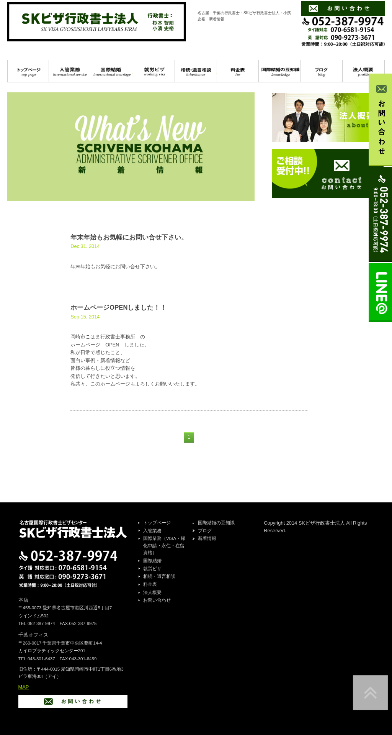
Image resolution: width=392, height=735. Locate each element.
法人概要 (152, 592)
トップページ (28, 71)
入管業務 (70, 71)
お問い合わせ (157, 600)
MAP (23, 687)
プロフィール (363, 71)
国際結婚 (112, 71)
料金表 (238, 71)
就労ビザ (154, 71)
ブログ (322, 71)
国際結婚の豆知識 (280, 71)
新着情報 (207, 538)
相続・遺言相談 (196, 71)
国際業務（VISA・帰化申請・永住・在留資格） (164, 545)
